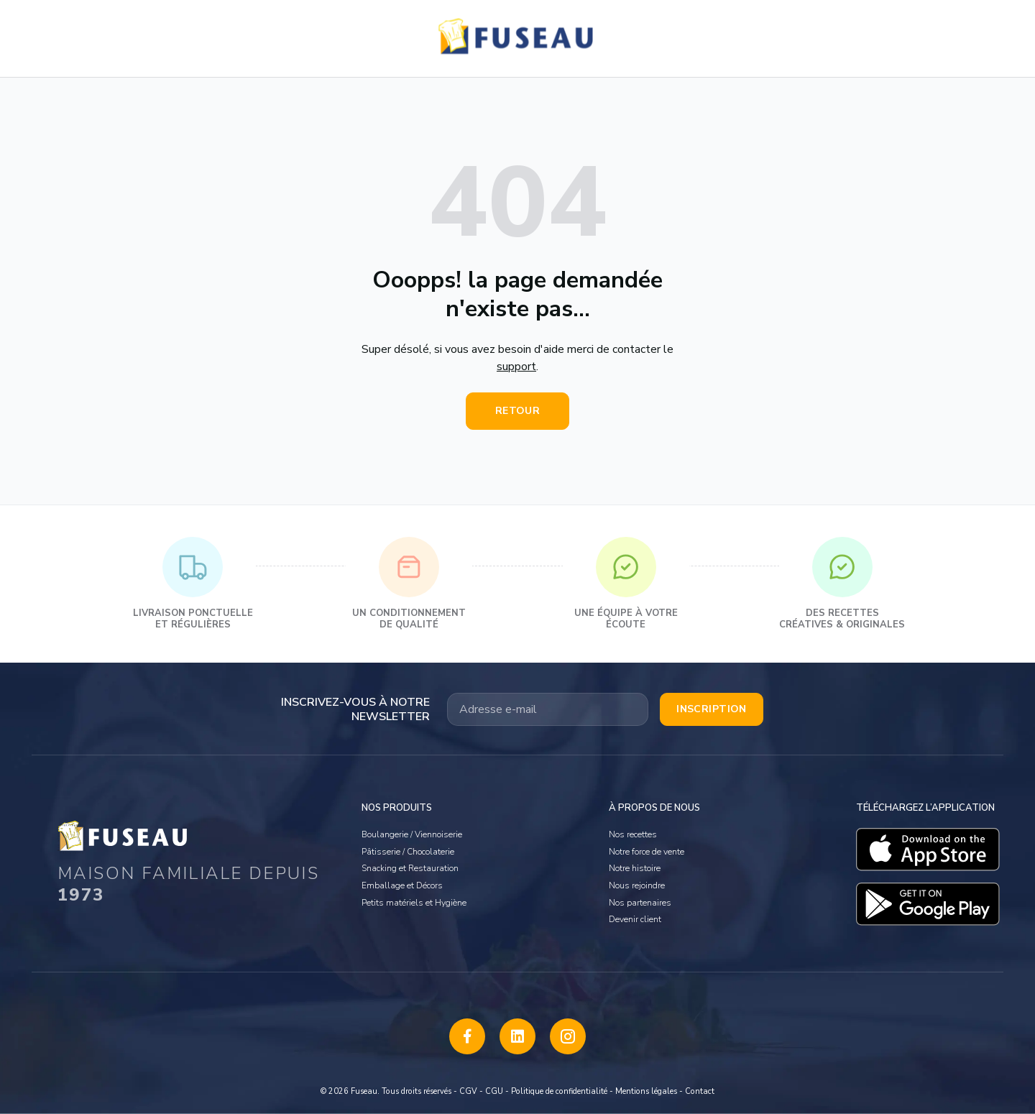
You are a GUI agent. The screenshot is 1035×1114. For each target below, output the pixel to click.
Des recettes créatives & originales (842, 584)
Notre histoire (635, 868)
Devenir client (635, 919)
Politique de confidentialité (559, 1091)
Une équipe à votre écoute (626, 584)
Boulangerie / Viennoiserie (412, 834)
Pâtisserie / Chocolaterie (408, 851)
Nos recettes (633, 834)
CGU (494, 1091)
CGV (468, 1091)
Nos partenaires (640, 902)
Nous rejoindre (637, 885)
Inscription (711, 709)
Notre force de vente (646, 851)
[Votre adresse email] (547, 709)
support (516, 366)
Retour (517, 411)
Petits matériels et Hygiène (414, 902)
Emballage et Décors (402, 885)
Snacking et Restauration (410, 868)
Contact (699, 1091)
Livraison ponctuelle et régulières (193, 584)
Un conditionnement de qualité (409, 584)
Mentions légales (646, 1091)
